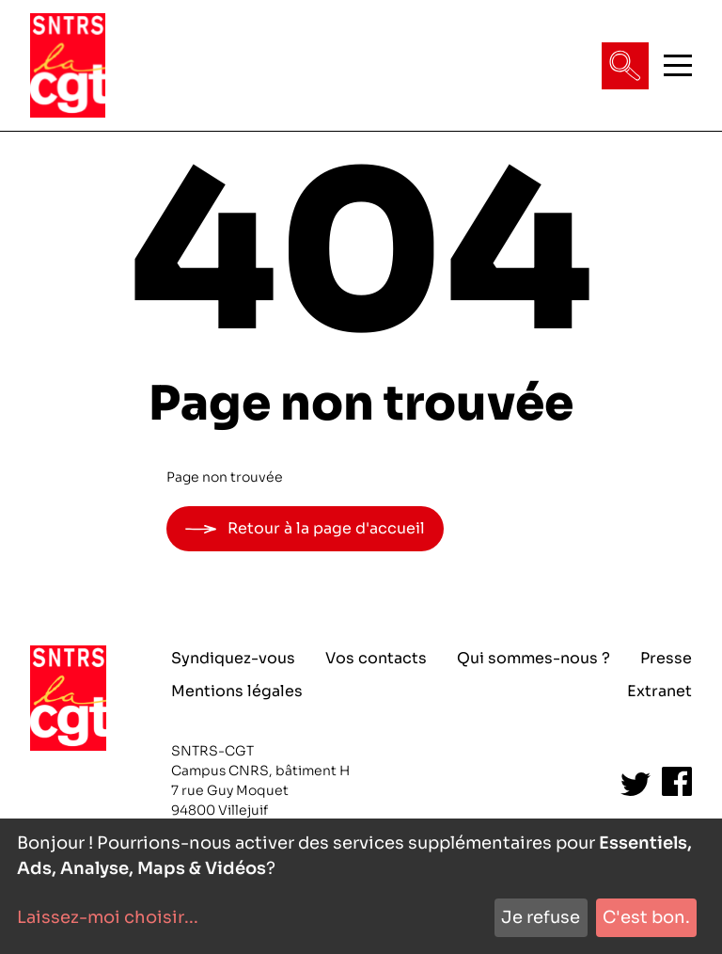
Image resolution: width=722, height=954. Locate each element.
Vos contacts (376, 658)
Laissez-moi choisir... (107, 917)
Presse (666, 658)
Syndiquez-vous (233, 658)
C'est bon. (646, 917)
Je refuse (540, 917)
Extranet (659, 691)
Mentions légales (237, 691)
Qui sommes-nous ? (533, 658)
